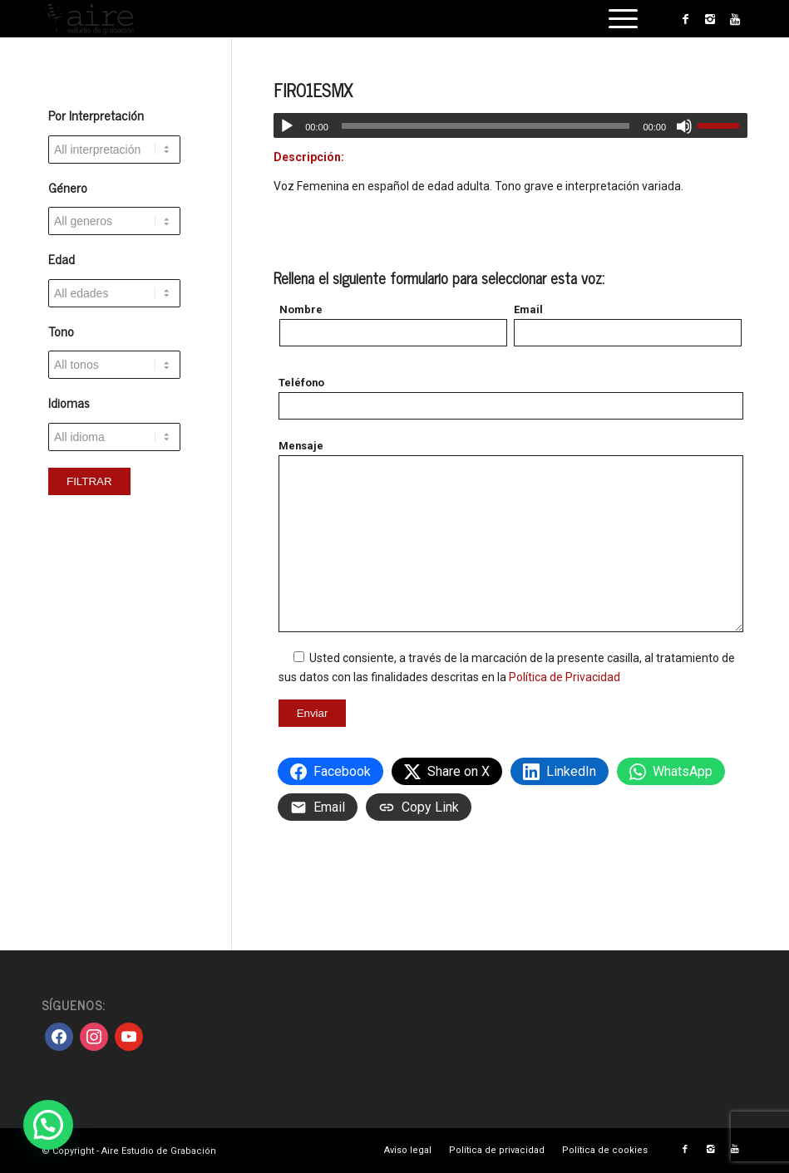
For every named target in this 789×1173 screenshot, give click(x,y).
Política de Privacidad (564, 677)
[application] (510, 125)
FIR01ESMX (313, 90)
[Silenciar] (684, 126)
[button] (48, 1125)
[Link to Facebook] (685, 19)
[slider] (486, 126)
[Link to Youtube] (734, 19)
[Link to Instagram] (710, 19)
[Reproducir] (287, 126)
